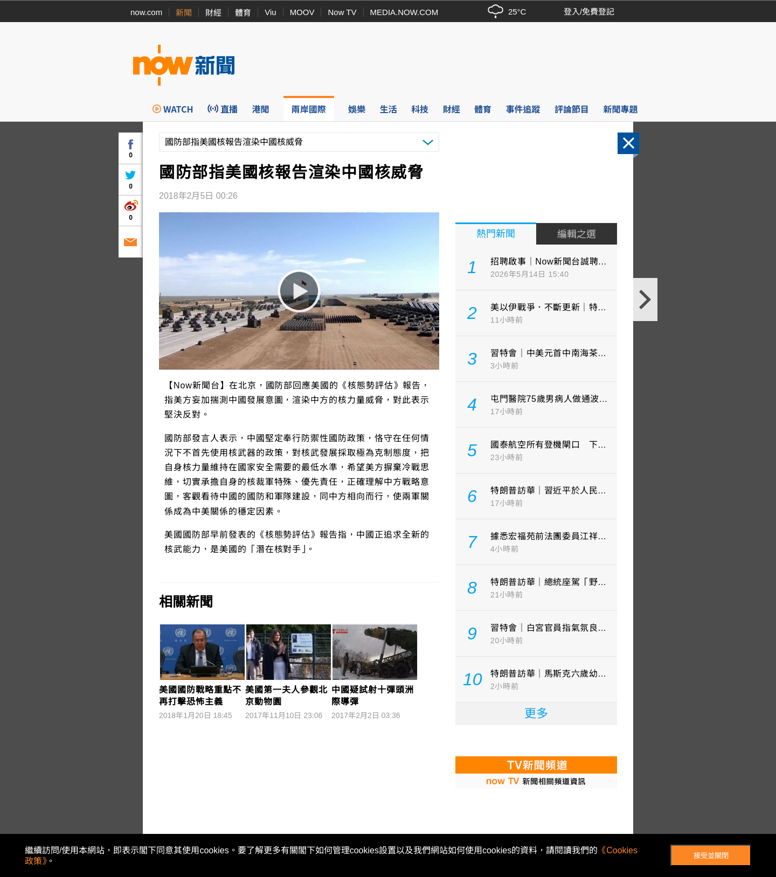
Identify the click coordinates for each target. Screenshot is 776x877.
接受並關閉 (711, 856)
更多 (536, 713)
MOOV (302, 12)
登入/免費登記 (589, 11)
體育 (243, 12)
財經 (213, 12)
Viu (270, 12)
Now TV (342, 12)
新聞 (184, 12)
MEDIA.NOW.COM (404, 12)
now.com (146, 12)
